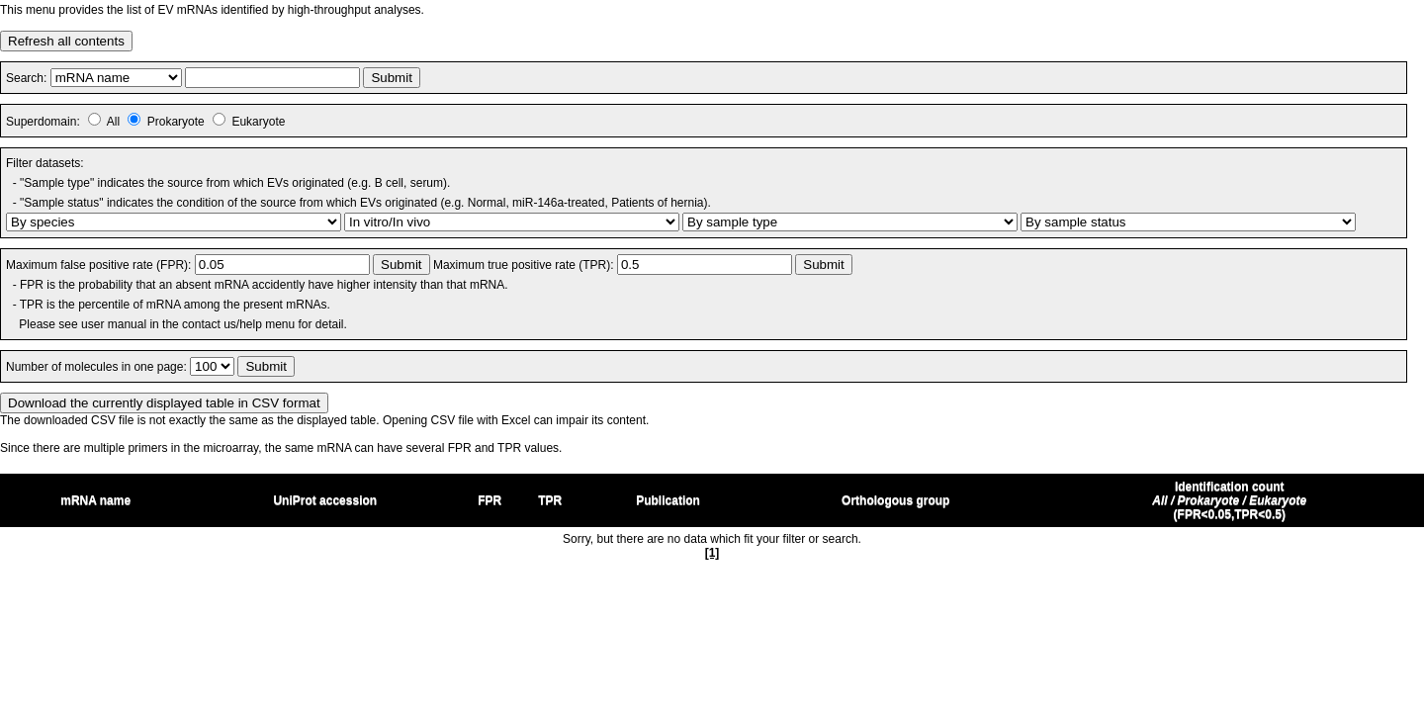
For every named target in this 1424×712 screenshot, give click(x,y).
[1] (712, 553)
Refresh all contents (66, 41)
